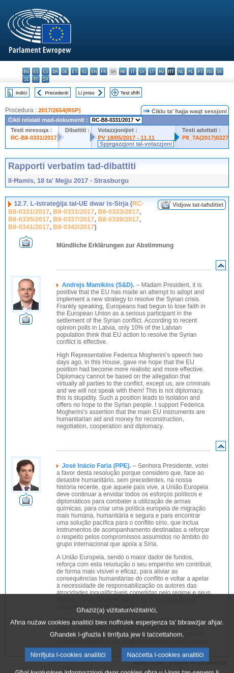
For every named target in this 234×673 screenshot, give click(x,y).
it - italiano (132, 71)
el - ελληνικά (84, 71)
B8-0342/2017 (73, 227)
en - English (94, 71)
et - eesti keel (74, 71)
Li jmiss (86, 92)
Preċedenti (56, 92)
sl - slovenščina (26, 79)
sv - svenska (45, 79)
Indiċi (21, 92)
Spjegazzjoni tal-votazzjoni (136, 144)
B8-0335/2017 (28, 219)
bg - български (26, 71)
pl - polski (190, 71)
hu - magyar (161, 71)
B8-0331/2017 (73, 211)
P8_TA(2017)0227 (205, 138)
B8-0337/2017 (73, 219)
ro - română (210, 71)
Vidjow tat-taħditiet (197, 205)
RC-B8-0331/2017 (34, 138)
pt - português (200, 71)
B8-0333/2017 (118, 211)
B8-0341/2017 (28, 227)
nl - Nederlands (181, 71)
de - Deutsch (65, 71)
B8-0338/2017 (118, 219)
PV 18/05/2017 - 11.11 (126, 138)
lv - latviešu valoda (142, 71)
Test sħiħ (130, 92)
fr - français (103, 71)
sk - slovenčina (219, 71)
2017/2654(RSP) (59, 110)
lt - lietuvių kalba (152, 71)
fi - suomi (36, 79)
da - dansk (55, 71)
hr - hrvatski (123, 71)
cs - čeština (45, 71)
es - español (36, 71)
